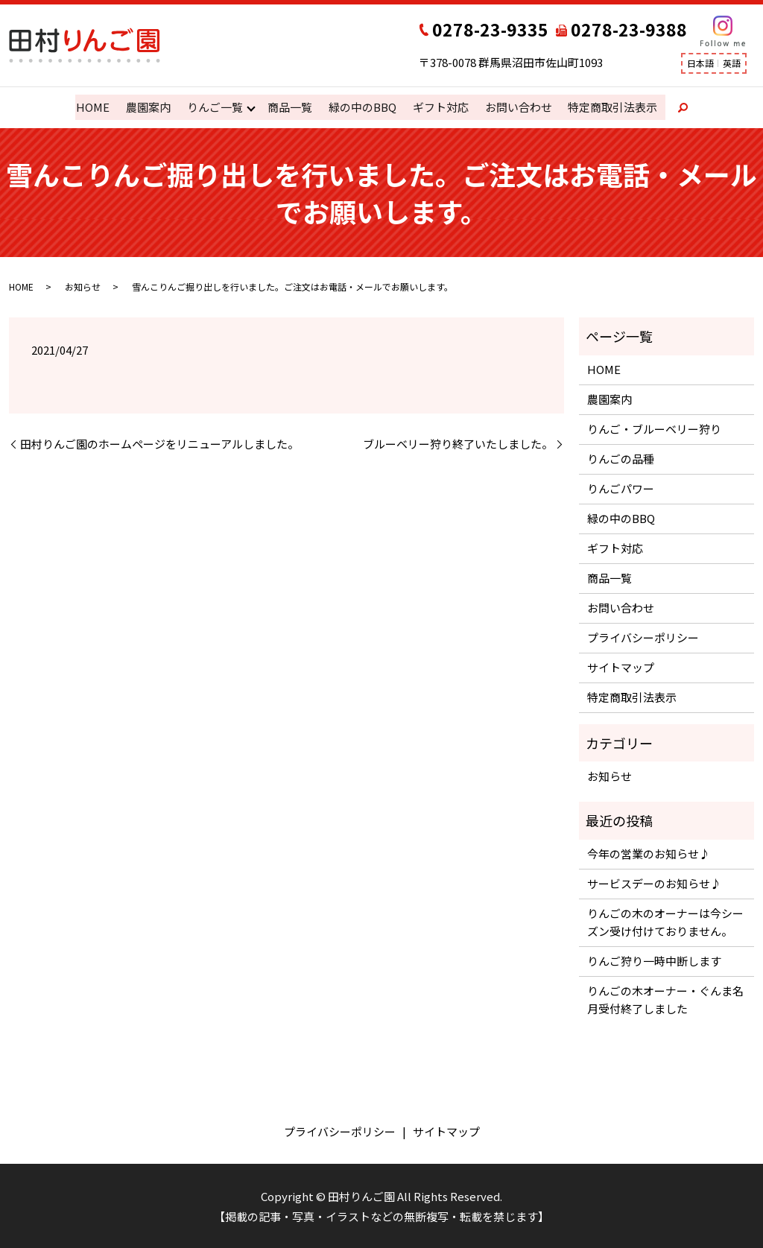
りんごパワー (620, 487)
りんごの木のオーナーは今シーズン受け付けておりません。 (665, 921)
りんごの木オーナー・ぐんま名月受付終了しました (665, 999)
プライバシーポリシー (643, 636)
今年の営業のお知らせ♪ (648, 853)
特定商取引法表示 (610, 107)
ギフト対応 (439, 107)
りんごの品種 (620, 458)
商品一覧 (289, 107)
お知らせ (83, 285)
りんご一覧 (215, 107)
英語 (732, 63)
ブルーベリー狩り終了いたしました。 (458, 443)
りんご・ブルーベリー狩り (654, 428)
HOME (94, 107)
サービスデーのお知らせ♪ (654, 882)
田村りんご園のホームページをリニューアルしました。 (159, 443)
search (674, 107)
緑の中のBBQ (362, 107)
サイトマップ (620, 666)
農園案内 (149, 107)
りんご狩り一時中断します (654, 960)
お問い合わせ (516, 107)
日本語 (700, 63)
